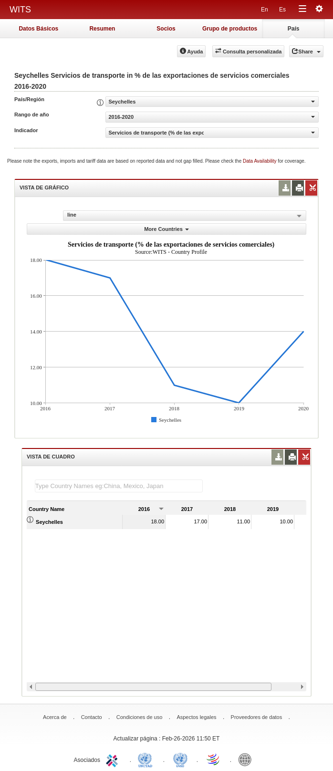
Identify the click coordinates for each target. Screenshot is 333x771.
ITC (113, 759)
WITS (20, 9)
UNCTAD (146, 759)
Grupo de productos (229, 28)
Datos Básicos (38, 28)
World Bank (247, 759)
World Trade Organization (213, 759)
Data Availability (260, 161)
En (264, 9)
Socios (165, 28)
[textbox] (119, 485)
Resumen (102, 28)
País (294, 28)
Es (282, 9)
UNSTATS (180, 759)
